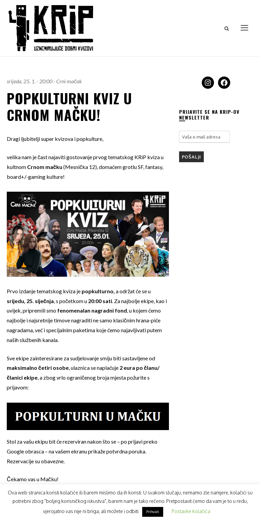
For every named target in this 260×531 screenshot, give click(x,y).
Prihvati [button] (152, 511)
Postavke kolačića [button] (191, 511)
